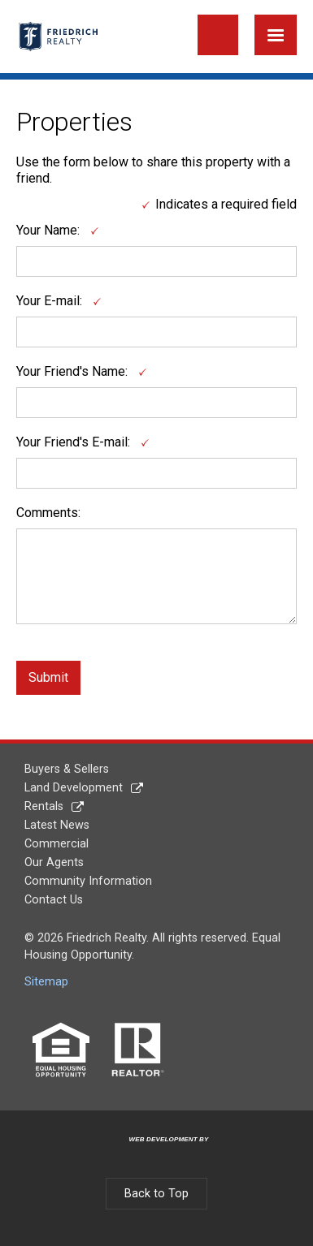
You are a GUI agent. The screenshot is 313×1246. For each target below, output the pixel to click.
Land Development (73, 788)
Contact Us (53, 900)
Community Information (88, 881)
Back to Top (156, 1194)
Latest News (56, 825)
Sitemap (46, 982)
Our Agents (54, 862)
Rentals (43, 806)
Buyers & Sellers (66, 769)
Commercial (56, 844)
